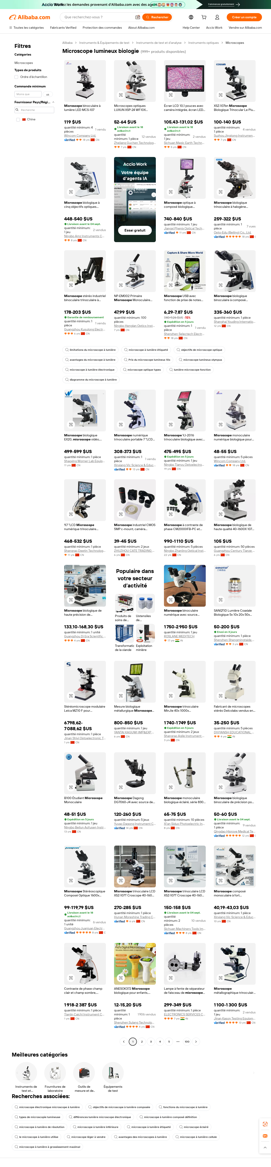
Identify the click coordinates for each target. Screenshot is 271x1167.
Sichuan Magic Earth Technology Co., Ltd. (185, 143)
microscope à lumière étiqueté (146, 350)
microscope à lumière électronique (89, 370)
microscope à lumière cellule (196, 1137)
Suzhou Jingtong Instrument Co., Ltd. (235, 135)
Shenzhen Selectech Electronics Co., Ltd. (185, 334)
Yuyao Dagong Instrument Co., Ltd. (135, 824)
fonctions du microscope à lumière (183, 1107)
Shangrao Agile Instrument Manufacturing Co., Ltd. (185, 736)
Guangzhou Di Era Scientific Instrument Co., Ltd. (85, 636)
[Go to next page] (196, 1042)
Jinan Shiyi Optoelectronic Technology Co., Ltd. (85, 738)
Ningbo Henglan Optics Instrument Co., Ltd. (135, 325)
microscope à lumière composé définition (168, 1117)
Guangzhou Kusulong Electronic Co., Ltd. (85, 329)
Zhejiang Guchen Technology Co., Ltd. (135, 143)
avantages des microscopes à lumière (140, 1137)
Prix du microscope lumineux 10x (147, 360)
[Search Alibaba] (98, 17)
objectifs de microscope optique (199, 350)
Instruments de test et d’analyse (159, 42)
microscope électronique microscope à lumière (47, 1107)
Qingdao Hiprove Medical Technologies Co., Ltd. (235, 831)
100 (187, 1041)
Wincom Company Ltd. (80, 135)
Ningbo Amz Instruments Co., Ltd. (85, 236)
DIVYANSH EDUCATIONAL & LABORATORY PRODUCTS (235, 732)
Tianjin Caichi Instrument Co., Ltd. (85, 1014)
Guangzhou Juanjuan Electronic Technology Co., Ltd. (85, 928)
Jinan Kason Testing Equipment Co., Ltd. (235, 1018)
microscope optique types (142, 370)
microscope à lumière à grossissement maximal (47, 1147)
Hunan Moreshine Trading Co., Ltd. (135, 917)
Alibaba (67, 42)
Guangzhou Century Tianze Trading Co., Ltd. (235, 550)
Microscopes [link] (235, 42)
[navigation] (34, 543)
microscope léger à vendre (86, 1137)
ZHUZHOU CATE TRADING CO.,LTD (135, 550)
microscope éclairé (193, 1127)
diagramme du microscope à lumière (91, 379)
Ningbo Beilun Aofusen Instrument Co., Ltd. (85, 827)
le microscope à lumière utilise (36, 1137)
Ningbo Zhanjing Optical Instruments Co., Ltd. (185, 550)
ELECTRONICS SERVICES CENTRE (185, 1014)
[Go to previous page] (124, 1042)
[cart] (204, 18)
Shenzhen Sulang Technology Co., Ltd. (135, 1022)
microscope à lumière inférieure (95, 1127)
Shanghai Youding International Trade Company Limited (235, 321)
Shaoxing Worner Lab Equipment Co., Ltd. (85, 461)
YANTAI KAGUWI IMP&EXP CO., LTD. (135, 732)
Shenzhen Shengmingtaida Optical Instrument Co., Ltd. (235, 640)
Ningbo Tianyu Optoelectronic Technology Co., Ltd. (185, 464)
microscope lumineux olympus (200, 360)
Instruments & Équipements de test (104, 42)
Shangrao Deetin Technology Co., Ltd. (85, 550)
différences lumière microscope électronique (100, 1117)
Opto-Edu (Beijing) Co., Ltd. (232, 232)
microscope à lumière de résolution (39, 1127)
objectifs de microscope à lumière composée (119, 1107)
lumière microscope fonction (190, 370)
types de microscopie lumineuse (37, 1117)
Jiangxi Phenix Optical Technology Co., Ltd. (185, 228)
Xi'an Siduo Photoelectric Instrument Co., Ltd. (185, 824)
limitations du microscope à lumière (90, 350)
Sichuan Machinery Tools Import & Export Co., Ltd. (185, 929)
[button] (137, 17)
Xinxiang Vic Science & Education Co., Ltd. (135, 465)
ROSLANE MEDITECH (179, 636)
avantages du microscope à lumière (90, 360)
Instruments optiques (203, 42)
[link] (265, 1124)
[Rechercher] (157, 17)
